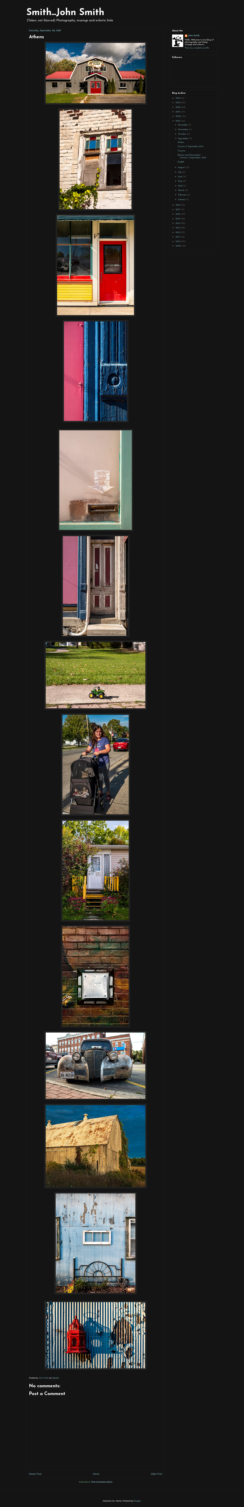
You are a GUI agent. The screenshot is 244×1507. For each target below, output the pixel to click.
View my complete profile (197, 48)
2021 (178, 112)
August (181, 167)
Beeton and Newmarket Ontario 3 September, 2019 (192, 156)
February (182, 195)
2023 (178, 103)
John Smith (193, 36)
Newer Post (35, 1474)
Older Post (156, 1474)
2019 (178, 121)
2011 (178, 237)
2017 (178, 209)
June (180, 177)
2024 (178, 98)
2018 (178, 205)
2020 (178, 116)
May (180, 181)
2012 (178, 232)
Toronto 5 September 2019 (191, 146)
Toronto (181, 151)
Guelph (181, 162)
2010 (178, 241)
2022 (178, 107)
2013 (178, 228)
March (181, 190)
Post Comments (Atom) (101, 1482)
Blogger (137, 1501)
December (183, 125)
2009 (178, 246)
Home (96, 1474)
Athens (181, 142)
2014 (178, 223)
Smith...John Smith (65, 12)
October (182, 134)
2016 (178, 214)
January (182, 199)
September (183, 138)
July (180, 172)
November (183, 129)
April (180, 186)
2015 (178, 219)
